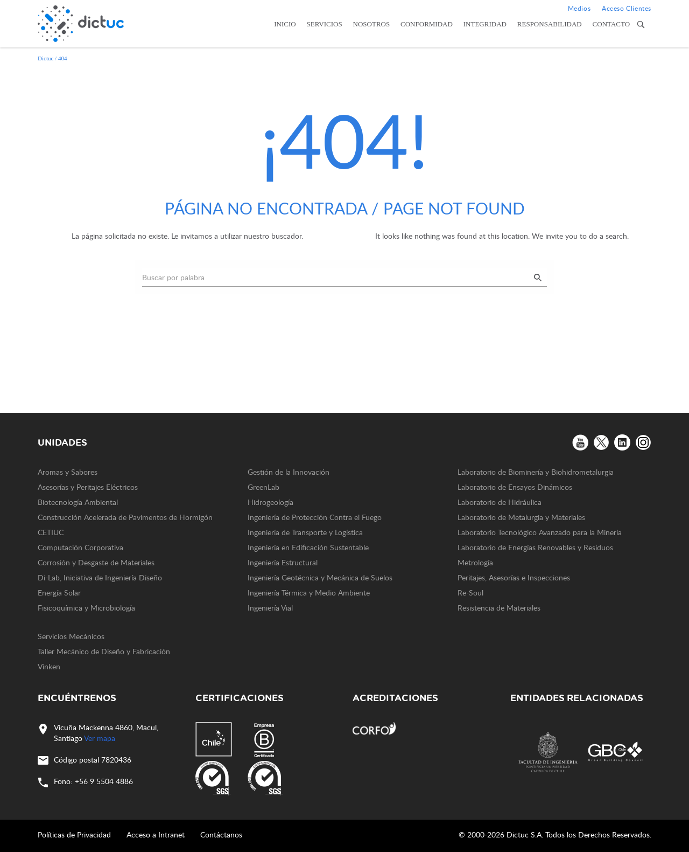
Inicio (285, 24)
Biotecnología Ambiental (78, 502)
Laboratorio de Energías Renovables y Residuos (535, 547)
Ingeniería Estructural (283, 562)
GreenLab (263, 487)
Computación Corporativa (80, 547)
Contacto (611, 24)
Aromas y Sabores (67, 472)
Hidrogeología (270, 502)
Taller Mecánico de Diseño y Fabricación (104, 651)
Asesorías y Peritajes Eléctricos (88, 487)
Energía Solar (59, 592)
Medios (579, 8)
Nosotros (371, 24)
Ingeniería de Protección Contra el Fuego (315, 517)
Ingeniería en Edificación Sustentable (308, 547)
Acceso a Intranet (155, 834)
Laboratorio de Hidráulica (500, 502)
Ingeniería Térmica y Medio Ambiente (309, 592)
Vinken (49, 666)
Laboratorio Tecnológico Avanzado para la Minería (540, 532)
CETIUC (51, 532)
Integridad (485, 24)
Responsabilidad (549, 24)
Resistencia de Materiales (499, 607)
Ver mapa (99, 738)
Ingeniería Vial (270, 607)
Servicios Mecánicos (71, 636)
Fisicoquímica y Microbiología (86, 607)
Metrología (475, 562)
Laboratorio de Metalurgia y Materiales (521, 517)
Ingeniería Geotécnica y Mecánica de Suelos (320, 577)
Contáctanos (221, 834)
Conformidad (426, 24)
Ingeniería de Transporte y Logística (305, 532)
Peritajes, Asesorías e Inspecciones (514, 577)
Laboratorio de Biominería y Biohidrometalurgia (536, 472)
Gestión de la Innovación (288, 472)
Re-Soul (470, 592)
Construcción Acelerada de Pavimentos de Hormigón (125, 517)
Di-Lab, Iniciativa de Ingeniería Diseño (100, 577)
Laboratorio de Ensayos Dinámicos (515, 487)
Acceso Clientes (626, 8)
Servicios (324, 24)
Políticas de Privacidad (74, 834)
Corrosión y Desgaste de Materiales (96, 562)
